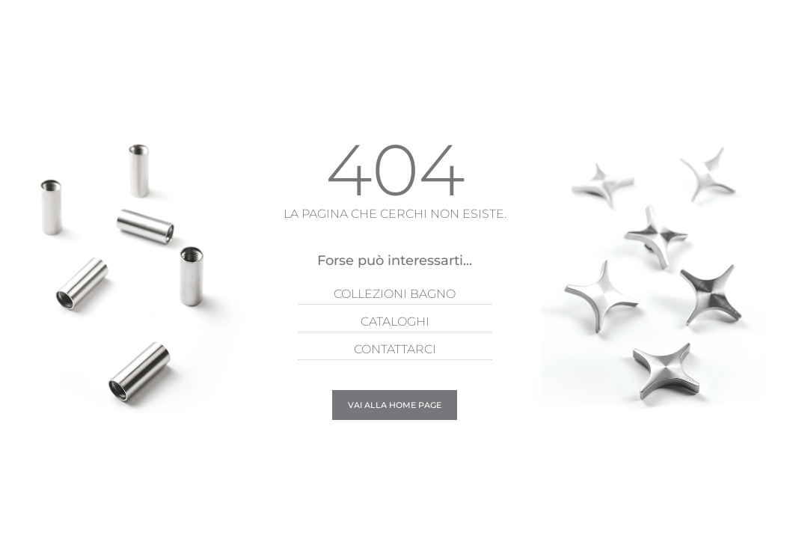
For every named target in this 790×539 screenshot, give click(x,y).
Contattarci (395, 349)
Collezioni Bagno (395, 294)
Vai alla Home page (394, 405)
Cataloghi (395, 321)
